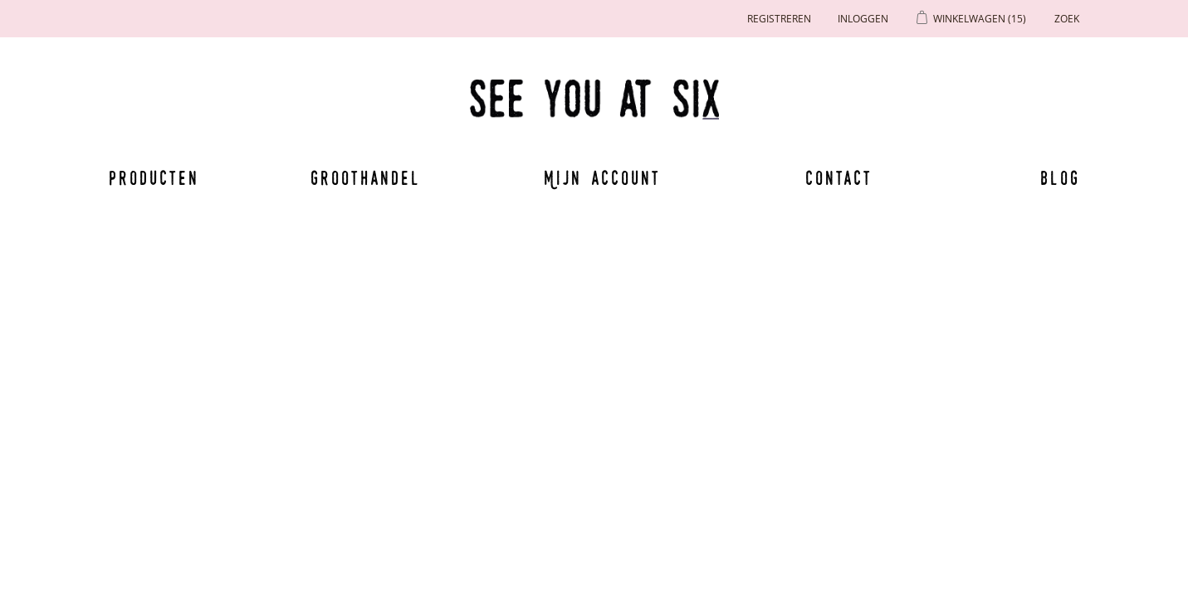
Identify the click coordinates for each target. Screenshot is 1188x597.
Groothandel (365, 177)
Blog (1060, 177)
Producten (151, 177)
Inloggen (863, 19)
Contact (839, 177)
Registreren (779, 19)
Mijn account (603, 177)
